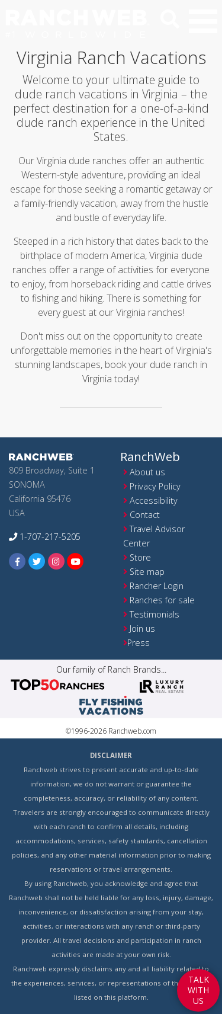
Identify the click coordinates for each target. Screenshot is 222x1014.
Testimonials (154, 614)
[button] (203, 21)
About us (147, 472)
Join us (142, 628)
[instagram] (56, 561)
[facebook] (17, 561)
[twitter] (37, 561)
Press (138, 642)
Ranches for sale (162, 600)
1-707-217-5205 (45, 536)
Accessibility (154, 500)
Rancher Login (157, 585)
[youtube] (75, 561)
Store (140, 557)
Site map (147, 571)
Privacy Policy (155, 486)
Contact (145, 514)
